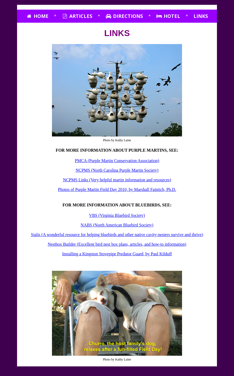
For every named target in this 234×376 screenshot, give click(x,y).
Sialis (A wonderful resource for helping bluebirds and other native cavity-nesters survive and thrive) (117, 234)
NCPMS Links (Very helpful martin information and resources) (117, 180)
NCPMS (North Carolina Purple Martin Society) (117, 170)
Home (37, 16)
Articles (77, 16)
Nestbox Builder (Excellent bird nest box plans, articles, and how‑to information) (117, 244)
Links (200, 16)
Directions (124, 16)
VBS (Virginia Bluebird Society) (117, 215)
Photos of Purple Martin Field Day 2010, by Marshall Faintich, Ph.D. (117, 189)
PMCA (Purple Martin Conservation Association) (117, 160)
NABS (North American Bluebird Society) (117, 225)
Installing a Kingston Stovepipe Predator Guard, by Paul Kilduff (117, 254)
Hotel (168, 16)
